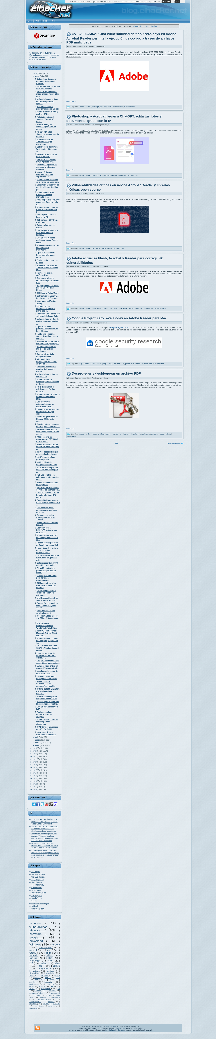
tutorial (33, 953)
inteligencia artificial (110, 175)
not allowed (124, 434)
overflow (117, 364)
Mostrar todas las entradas (145, 26)
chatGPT (95, 175)
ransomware (45, 947)
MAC (31, 989)
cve (49, 950)
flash (53, 986)
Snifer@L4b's (36, 896)
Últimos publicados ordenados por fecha (42, 58)
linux (49, 953)
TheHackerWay (37, 885)
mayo (37, 76)
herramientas (35, 971)
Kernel (48, 978)
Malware (37, 930)
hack (58, 978)
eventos (42, 986)
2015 (34, 776)
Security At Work (38, 874)
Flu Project (35, 872)
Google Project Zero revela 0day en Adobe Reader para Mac (119, 318)
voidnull (34, 906)
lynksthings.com (37, 909)
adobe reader (97, 308)
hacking (33, 958)
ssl (59, 989)
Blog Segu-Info (37, 879)
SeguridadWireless (37, 993)
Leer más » (71, 101)
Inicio (115, 443)
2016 (34, 773)
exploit (49, 958)
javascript (49, 982)
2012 (34, 784)
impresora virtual (98, 434)
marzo (37, 740)
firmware (45, 975)
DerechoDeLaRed (38, 893)
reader (98, 248)
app (41, 966)
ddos (44, 963)
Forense (38, 991)
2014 (34, 778)
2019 (34, 765)
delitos (51, 1002)
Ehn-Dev (56, 1004)
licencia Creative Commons (115, 1030)
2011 (34, 787)
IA (101, 175)
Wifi (31, 963)
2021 (34, 759)
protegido (155, 434)
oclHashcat (33, 1008)
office (58, 975)
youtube (51, 971)
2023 (34, 754)
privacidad (37, 941)
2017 (34, 770)
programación (46, 968)
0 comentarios (129, 107)
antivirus (39, 980)
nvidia (49, 955)
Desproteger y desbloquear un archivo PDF (106, 373)
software (56, 944)
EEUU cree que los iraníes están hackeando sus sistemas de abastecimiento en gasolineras (44, 828)
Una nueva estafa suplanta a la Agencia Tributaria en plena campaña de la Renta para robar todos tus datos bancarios (44, 837)
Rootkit (49, 995)
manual (33, 955)
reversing (33, 1004)
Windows (35, 944)
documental (55, 993)
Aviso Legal (121, 1028)
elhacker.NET (111, 1026)
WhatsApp (35, 961)
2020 (34, 762)
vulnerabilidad (39, 927)
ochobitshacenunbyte (40, 903)
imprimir (108, 434)
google (36, 937)
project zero (130, 364)
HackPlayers (36, 882)
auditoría (43, 997)
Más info (166, 2)
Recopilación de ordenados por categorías (44, 54)
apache (33, 982)
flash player (123, 308)
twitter (57, 963)
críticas (106, 308)
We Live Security (38, 877)
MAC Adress (38, 1006)
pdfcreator (146, 434)
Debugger (38, 995)
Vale (177, 2)
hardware (37, 934)
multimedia (50, 984)
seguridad (37, 923)
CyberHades (36, 888)
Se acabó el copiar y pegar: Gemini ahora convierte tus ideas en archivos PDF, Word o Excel (44, 845)
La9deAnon (36, 890)
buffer (99, 364)
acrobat (82, 107)
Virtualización (35, 1002)
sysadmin (50, 973)
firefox (32, 975)
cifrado (56, 966)
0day (81, 364)
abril (37, 737)
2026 (34, 73)
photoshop (123, 175)
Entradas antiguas (173, 443)
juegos (52, 980)
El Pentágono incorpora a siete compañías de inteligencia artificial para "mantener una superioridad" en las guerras (45, 853)
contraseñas (34, 984)
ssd (51, 961)
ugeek (33, 901)
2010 (34, 789)
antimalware (52, 1006)
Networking (34, 973)
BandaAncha (36, 898)
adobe (37, 978)
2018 (34, 767)
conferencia (51, 991)
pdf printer (137, 434)
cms (31, 986)
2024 (34, 751)
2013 (34, 781)
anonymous (46, 989)
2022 (34, 756)
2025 (34, 748)
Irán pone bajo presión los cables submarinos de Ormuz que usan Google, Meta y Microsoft (44, 821)
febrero (38, 743)
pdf (101, 107)
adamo (46, 1004)
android (33, 950)
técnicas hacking (45, 999)
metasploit (56, 997)
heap (111, 364)
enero (37, 745)
